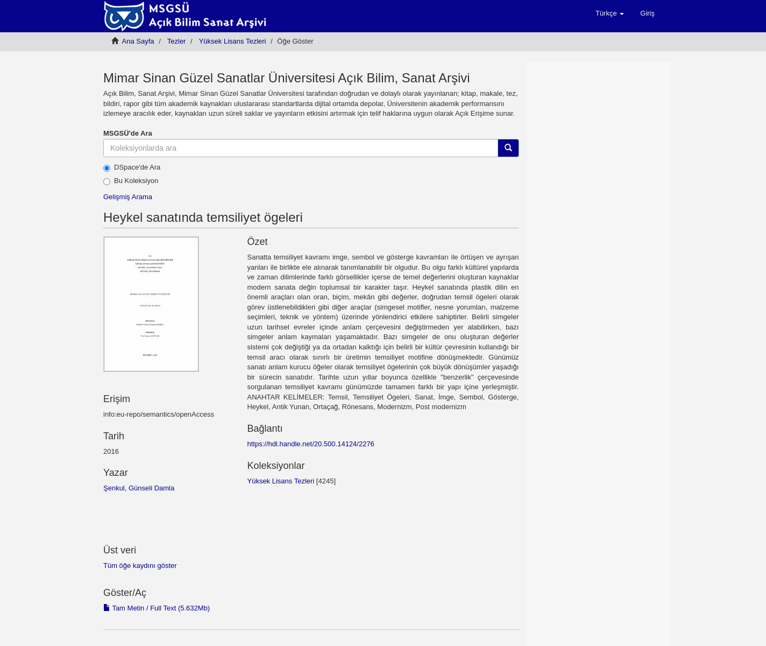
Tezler (176, 41)
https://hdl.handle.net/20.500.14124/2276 (310, 444)
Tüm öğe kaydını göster (140, 565)
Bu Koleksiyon (130, 181)
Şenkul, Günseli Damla (138, 488)
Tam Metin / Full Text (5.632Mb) (156, 608)
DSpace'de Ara (131, 167)
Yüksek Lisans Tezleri (232, 41)
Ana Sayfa (138, 41)
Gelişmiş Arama (127, 197)
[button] (609, 13)
